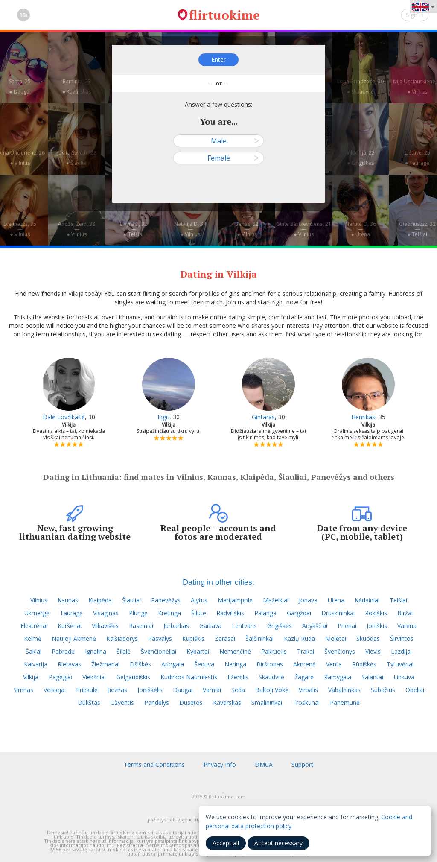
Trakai (305, 651)
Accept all (226, 843)
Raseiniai (141, 626)
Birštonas (269, 664)
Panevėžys (166, 600)
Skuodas (368, 638)
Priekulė (87, 690)
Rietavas (69, 664)
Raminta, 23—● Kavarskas (76, 86)
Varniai (212, 690)
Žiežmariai (105, 664)
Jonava (308, 600)
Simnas (23, 690)
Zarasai (225, 638)
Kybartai (197, 651)
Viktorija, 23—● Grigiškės (361, 158)
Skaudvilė (271, 677)
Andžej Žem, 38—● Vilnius (76, 229)
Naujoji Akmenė (74, 638)
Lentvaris (244, 626)
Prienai (347, 626)
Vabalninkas (344, 690)
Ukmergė (37, 613)
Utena (336, 600)
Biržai (405, 613)
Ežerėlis (237, 677)
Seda (238, 690)
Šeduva (204, 664)
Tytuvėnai (400, 664)
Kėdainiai (367, 600)
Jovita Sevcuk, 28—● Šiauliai (76, 158)
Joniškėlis (150, 690)
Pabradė (63, 651)
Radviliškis (230, 613)
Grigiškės (279, 626)
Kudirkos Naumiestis (188, 677)
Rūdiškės (364, 664)
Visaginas (106, 613)
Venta (334, 664)
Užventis (122, 702)
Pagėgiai (60, 677)
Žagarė (304, 677)
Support (302, 764)
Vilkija (30, 677)
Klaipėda (100, 600)
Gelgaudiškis (133, 677)
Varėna (407, 626)
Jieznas (117, 690)
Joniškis (377, 626)
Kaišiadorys (122, 638)
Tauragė (71, 613)
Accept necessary (278, 843)
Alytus (199, 600)
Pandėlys (156, 702)
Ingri (163, 417)
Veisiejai (55, 690)
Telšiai (398, 600)
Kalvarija (35, 664)
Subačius (383, 690)
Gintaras (263, 417)
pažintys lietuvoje (167, 819)
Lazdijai (401, 651)
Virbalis (308, 690)
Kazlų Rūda (299, 638)
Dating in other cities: (218, 582)
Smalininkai (266, 702)
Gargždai (299, 613)
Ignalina (95, 651)
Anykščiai (314, 626)
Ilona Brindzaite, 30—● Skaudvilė (360, 86)
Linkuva (403, 677)
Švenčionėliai (158, 651)
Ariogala (172, 664)
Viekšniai (94, 677)
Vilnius (38, 600)
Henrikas (363, 417)
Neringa (235, 664)
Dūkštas (89, 702)
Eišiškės (140, 664)
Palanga (265, 613)
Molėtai (335, 638)
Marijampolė (235, 600)
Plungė (138, 613)
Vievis (373, 651)
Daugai (182, 690)
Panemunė (345, 702)
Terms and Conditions (154, 764)
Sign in (415, 15)
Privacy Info (220, 764)
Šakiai (33, 651)
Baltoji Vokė (271, 690)
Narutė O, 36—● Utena (360, 229)
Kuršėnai (70, 626)
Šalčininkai (259, 638)
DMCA (264, 764)
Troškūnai (306, 702)
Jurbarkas (176, 626)
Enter (218, 60)
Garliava (210, 626)
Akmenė (304, 664)
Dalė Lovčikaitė (64, 417)
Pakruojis (274, 651)
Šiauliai (131, 600)
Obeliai (414, 690)
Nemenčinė (235, 651)
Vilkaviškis (105, 626)
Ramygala (337, 677)
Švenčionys (339, 651)
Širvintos (402, 638)
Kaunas (68, 600)
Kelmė (32, 638)
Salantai (372, 677)
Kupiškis (193, 638)
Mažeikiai (275, 600)
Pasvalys (160, 638)
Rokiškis (376, 613)
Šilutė (198, 613)
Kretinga (169, 613)
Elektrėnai (33, 626)
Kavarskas (227, 702)
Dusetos (191, 702)
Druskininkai (338, 613)
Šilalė (124, 651)
